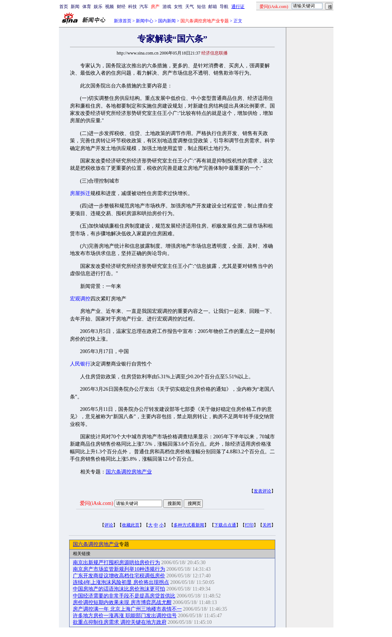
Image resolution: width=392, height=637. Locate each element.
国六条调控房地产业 (129, 472)
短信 (201, 6)
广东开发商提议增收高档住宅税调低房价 (119, 575)
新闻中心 (144, 20)
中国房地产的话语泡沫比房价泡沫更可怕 (119, 589)
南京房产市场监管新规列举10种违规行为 (119, 569)
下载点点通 (225, 525)
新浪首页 (122, 20)
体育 (86, 6)
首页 (63, 6)
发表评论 (262, 491)
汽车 (143, 6)
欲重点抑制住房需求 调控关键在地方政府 (120, 622)
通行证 (237, 6)
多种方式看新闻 (188, 525)
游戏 (167, 6)
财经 (121, 6)
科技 (132, 6)
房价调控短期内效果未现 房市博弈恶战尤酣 (122, 602)
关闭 (266, 525)
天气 (189, 6)
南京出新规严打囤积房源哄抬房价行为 (116, 562)
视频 (109, 6)
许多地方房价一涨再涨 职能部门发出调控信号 (125, 615)
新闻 (75, 6)
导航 (224, 6)
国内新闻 (167, 20)
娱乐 (98, 6)
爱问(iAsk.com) (96, 503)
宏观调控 (80, 298)
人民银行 (80, 364)
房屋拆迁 (80, 193)
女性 (178, 6)
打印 (249, 525)
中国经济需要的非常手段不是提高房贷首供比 (124, 596)
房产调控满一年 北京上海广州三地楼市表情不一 (127, 609)
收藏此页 (130, 525)
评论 (108, 525)
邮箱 (212, 6)
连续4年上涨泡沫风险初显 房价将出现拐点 (121, 582)
